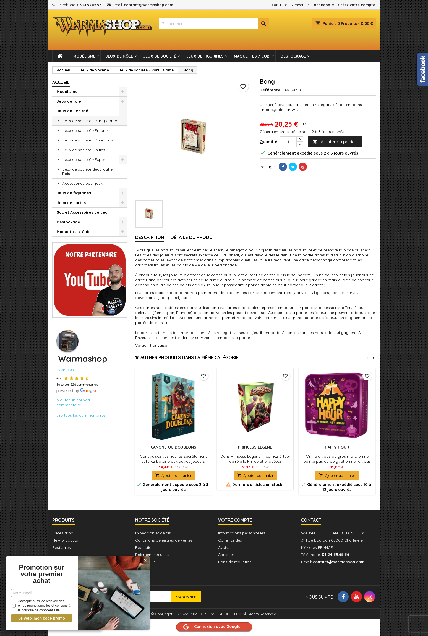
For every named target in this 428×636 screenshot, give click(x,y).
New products (65, 540)
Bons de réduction (235, 561)
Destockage (293, 56)
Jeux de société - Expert (84, 159)
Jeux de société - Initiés (83, 149)
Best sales (61, 547)
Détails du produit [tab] (193, 237)
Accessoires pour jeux (82, 183)
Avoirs (223, 547)
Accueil (61, 82)
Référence (270, 89)
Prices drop (62, 533)
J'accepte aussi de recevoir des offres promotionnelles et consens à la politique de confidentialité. (41, 606)
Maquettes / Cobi (252, 56)
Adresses (226, 554)
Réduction (144, 547)
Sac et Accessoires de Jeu (82, 212)
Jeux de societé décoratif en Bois (88, 171)
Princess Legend (255, 447)
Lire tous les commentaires (81, 415)
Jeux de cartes (71, 202)
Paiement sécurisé (152, 554)
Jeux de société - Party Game (89, 120)
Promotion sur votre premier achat (41, 574)
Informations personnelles (241, 533)
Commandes (230, 540)
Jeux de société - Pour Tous (87, 140)
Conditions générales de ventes (164, 540)
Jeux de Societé (159, 56)
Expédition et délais (153, 533)
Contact (311, 520)
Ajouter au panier (334, 142)
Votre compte (235, 520)
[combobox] (214, 23)
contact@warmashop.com (148, 4)
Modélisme (84, 56)
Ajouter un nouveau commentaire (74, 402)
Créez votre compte (356, 4)
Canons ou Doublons (173, 447)
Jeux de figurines (205, 56)
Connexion (320, 4)
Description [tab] (149, 237)
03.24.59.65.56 (89, 4)
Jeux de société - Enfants (85, 130)
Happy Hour (337, 447)
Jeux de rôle (119, 56)
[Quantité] (288, 141)
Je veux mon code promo (41, 618)
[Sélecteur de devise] (280, 4)
